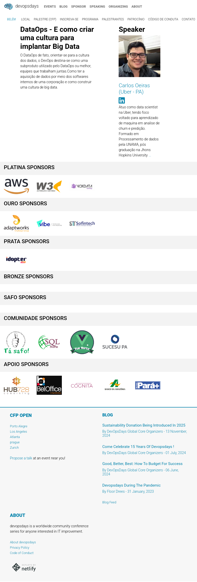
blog (64, 6)
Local (25, 19)
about (137, 6)
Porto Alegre (18, 426)
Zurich (14, 447)
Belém (11, 19)
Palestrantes (113, 19)
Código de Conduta (163, 19)
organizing (118, 6)
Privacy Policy (19, 547)
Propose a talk (21, 458)
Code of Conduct (22, 553)
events (50, 6)
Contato (188, 19)
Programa (90, 19)
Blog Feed (109, 502)
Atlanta (15, 437)
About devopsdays (23, 542)
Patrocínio (136, 19)
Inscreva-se (69, 19)
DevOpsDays (21, 6)
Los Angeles (18, 431)
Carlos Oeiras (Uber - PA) (134, 88)
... (150, 155)
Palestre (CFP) (45, 19)
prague (15, 442)
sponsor (78, 6)
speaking (97, 6)
